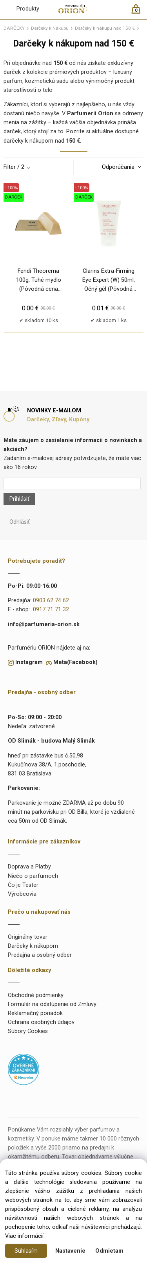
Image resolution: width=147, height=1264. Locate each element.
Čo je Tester (23, 885)
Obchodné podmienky (36, 995)
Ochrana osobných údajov (41, 1022)
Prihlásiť (19, 499)
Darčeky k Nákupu (50, 28)
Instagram (29, 662)
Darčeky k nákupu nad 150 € (105, 28)
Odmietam (109, 1251)
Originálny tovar (27, 937)
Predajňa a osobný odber (40, 955)
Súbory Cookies (28, 1031)
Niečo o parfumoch (33, 876)
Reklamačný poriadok (35, 1013)
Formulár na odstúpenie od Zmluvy (52, 1004)
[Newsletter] (72, 483)
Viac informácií (24, 1236)
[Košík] (139, 12)
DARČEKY (14, 28)
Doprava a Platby (29, 866)
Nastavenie (70, 1251)
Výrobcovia (22, 894)
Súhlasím (26, 1251)
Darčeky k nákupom (33, 946)
